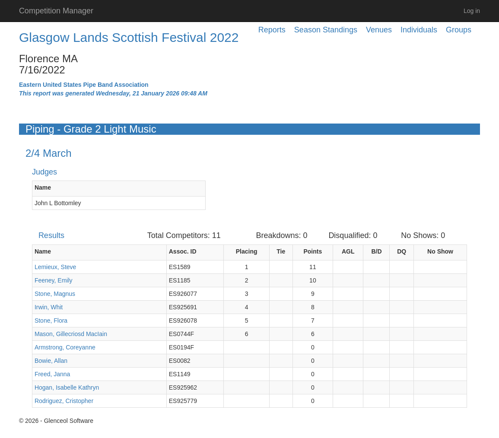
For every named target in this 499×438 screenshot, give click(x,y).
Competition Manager (56, 10)
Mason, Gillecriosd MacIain (71, 333)
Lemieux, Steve (55, 266)
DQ (401, 251)
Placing (246, 251)
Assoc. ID (183, 251)
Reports (272, 29)
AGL (348, 251)
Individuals (418, 29)
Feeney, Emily (54, 280)
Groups (458, 29)
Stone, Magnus (55, 293)
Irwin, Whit (49, 307)
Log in (472, 10)
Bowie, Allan (51, 360)
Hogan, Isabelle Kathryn (67, 387)
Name (43, 187)
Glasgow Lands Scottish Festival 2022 (129, 37)
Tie (281, 251)
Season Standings (325, 29)
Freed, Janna (52, 374)
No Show (440, 251)
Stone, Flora (51, 320)
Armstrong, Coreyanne (65, 347)
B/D (376, 251)
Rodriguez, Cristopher (64, 400)
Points (312, 251)
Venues (379, 29)
